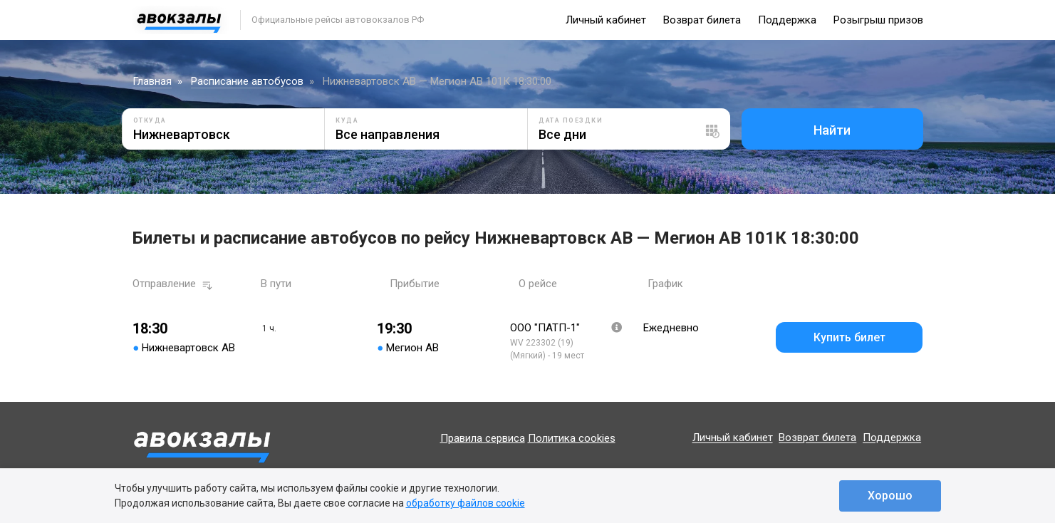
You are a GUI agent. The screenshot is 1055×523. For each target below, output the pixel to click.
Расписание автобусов (247, 81)
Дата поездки (571, 120)
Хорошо (890, 495)
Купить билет (849, 337)
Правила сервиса (482, 438)
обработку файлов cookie (465, 503)
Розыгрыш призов (878, 20)
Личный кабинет (606, 20)
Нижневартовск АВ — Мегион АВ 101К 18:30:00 (437, 81)
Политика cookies (571, 438)
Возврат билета (702, 20)
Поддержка (787, 20)
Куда (347, 120)
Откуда (150, 120)
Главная (152, 81)
